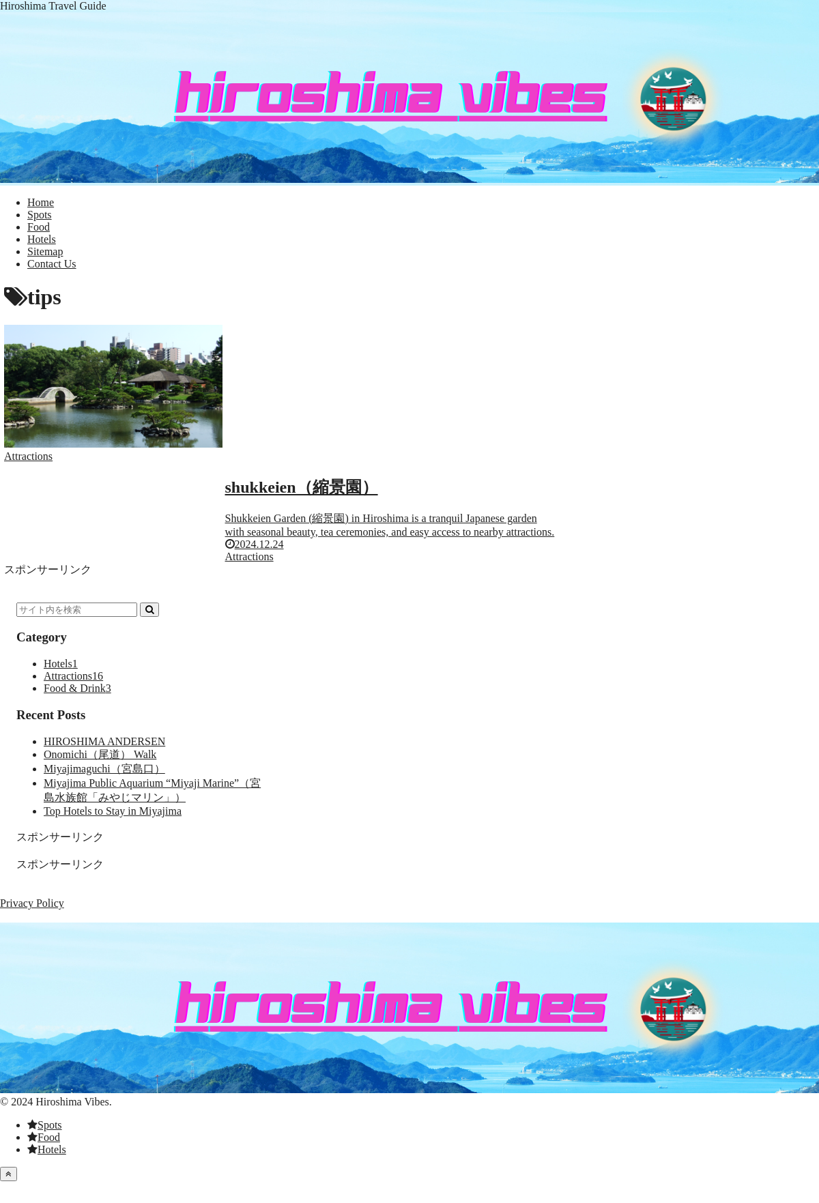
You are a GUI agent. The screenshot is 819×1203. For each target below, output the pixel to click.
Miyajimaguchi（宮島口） (104, 768)
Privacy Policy (32, 903)
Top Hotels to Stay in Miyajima (113, 811)
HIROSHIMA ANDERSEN (104, 741)
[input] (76, 610)
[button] (149, 610)
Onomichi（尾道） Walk (100, 754)
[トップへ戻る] (8, 1174)
